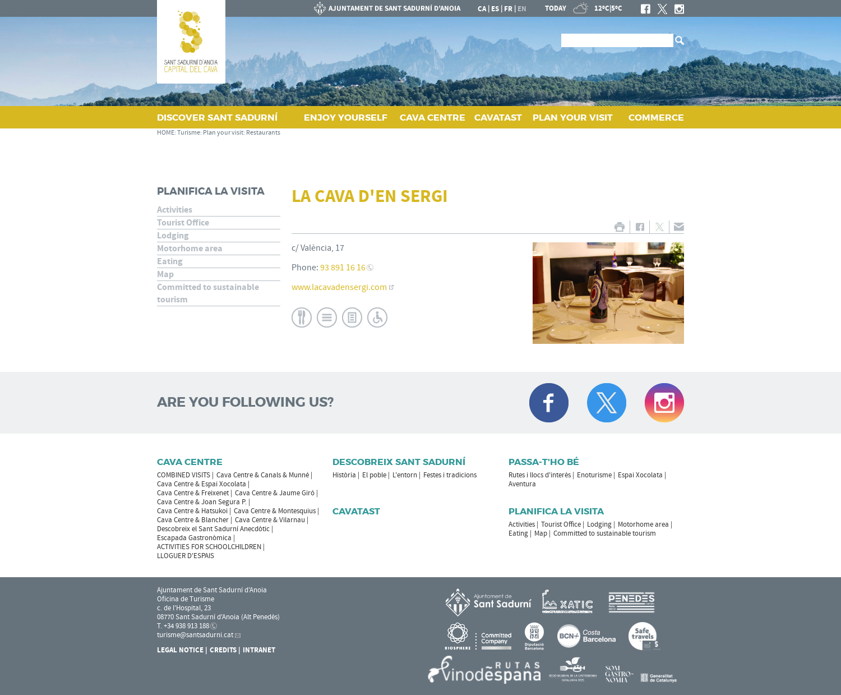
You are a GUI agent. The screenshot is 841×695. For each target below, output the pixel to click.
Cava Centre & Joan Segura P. (202, 502)
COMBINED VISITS (183, 475)
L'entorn (404, 475)
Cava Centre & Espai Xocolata (201, 484)
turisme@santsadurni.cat (195, 634)
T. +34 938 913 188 (183, 626)
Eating (170, 261)
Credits (223, 650)
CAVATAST (498, 117)
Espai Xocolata (640, 475)
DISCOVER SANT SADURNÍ (217, 117)
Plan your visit (223, 132)
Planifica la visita (211, 191)
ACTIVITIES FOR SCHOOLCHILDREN (209, 546)
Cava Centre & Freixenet (193, 493)
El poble (374, 475)
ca (482, 9)
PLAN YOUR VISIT (573, 117)
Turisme (188, 132)
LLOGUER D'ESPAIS (185, 555)
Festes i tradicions (450, 475)
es (495, 9)
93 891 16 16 (343, 267)
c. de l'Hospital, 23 (184, 608)
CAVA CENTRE (432, 117)
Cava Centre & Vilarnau (270, 520)
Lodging (173, 235)
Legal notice (180, 650)
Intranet (259, 650)
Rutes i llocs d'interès (540, 475)
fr (508, 9)
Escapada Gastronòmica (194, 537)
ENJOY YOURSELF (345, 117)
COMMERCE (656, 117)
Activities (174, 210)
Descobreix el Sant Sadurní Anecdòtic (213, 528)
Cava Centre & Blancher (193, 520)
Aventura (522, 484)
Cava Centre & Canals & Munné (262, 475)
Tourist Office (183, 223)
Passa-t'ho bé (544, 462)
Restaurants (263, 132)
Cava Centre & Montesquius (275, 511)
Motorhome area (190, 248)
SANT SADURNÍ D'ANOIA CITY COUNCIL (387, 8)
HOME (165, 132)
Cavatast (356, 511)
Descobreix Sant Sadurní (398, 462)
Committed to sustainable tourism (208, 293)
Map (165, 274)
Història (344, 475)
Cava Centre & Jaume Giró (275, 493)
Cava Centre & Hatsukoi (192, 511)
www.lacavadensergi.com (339, 287)
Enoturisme (594, 475)
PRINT (619, 226)
